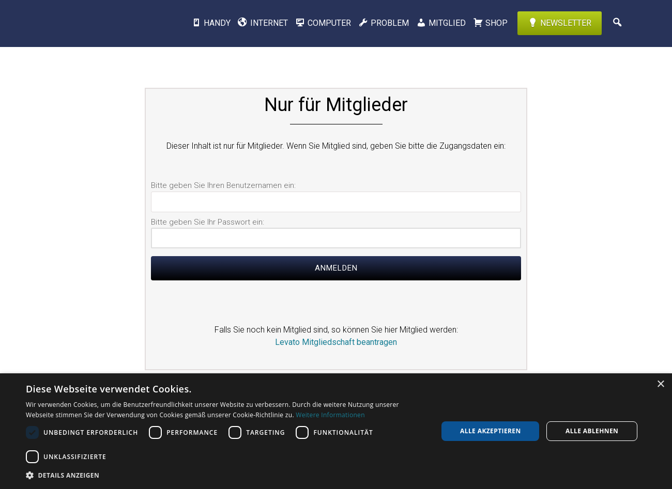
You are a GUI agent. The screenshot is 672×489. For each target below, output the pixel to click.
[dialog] (336, 431)
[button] (226, 475)
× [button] (660, 384)
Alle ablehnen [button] (592, 431)
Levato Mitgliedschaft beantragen (336, 342)
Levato (95, 23)
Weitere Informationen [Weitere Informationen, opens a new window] (330, 415)
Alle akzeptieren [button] (490, 431)
